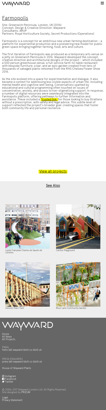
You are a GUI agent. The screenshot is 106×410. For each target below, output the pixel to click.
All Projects (8, 339)
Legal (5, 397)
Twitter (7, 382)
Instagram (9, 376)
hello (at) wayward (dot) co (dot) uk (22, 350)
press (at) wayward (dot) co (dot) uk (22, 362)
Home (5, 334)
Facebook (9, 379)
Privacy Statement (12, 400)
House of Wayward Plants (16, 368)
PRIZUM (25, 392)
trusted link (49, 99)
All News (7, 337)
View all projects (53, 171)
